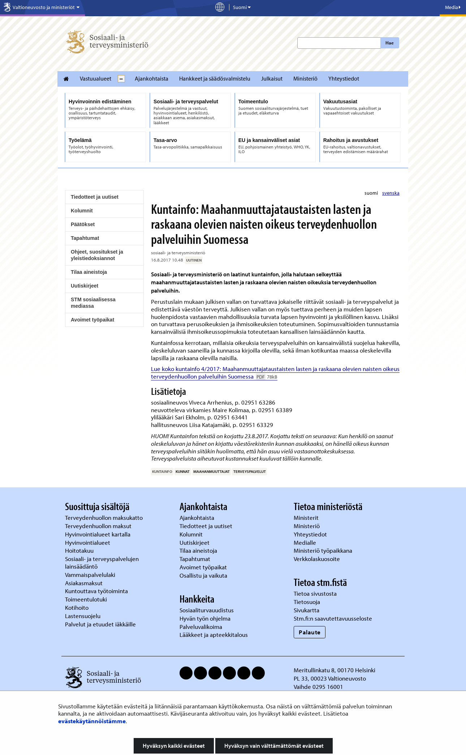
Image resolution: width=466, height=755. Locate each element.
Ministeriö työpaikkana (324, 550)
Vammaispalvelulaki (91, 574)
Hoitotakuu (80, 550)
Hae (389, 43)
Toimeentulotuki (86, 599)
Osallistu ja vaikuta (203, 575)
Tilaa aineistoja (89, 272)
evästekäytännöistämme (92, 721)
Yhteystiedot (343, 78)
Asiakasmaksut (84, 583)
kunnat (183, 471)
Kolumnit (82, 210)
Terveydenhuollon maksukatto (104, 517)
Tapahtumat (85, 238)
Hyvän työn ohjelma (205, 618)
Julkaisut (271, 78)
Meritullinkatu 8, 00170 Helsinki (334, 670)
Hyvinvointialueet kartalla (98, 534)
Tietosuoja (307, 601)
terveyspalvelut (249, 471)
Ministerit (307, 517)
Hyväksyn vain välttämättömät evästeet (274, 745)
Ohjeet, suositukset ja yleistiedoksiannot (97, 255)
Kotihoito (77, 607)
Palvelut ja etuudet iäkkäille (100, 624)
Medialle (306, 542)
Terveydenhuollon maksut (99, 526)
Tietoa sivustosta (315, 593)
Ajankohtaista (151, 78)
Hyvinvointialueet (88, 542)
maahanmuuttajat (211, 471)
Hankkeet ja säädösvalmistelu (214, 78)
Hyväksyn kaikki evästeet (174, 745)
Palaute (310, 632)
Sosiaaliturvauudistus (207, 610)
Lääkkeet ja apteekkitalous (214, 634)
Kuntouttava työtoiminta (96, 591)
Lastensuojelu (83, 616)
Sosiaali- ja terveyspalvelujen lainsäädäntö (102, 562)
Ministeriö (305, 78)
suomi (371, 193)
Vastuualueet (95, 78)
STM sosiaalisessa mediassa (93, 303)
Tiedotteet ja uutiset (94, 197)
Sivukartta (306, 610)
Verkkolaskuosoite (317, 558)
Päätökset (83, 224)
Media (453, 7)
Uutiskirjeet (84, 286)
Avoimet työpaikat (92, 320)
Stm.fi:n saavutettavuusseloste (333, 618)
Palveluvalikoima (201, 626)
